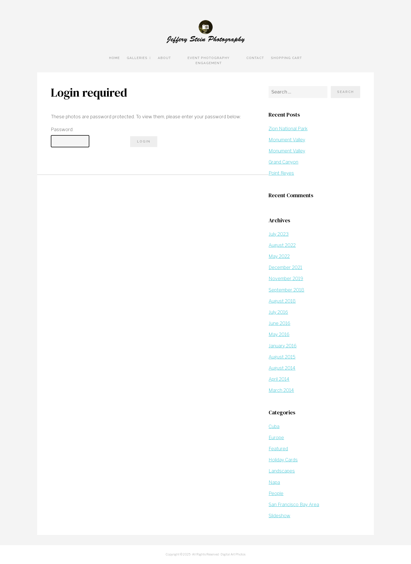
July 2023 (279, 234)
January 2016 (283, 346)
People (276, 493)
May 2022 (279, 256)
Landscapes (282, 471)
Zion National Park (288, 128)
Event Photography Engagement (208, 60)
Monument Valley (287, 139)
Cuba (274, 426)
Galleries (137, 58)
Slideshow (279, 515)
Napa (274, 482)
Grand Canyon (283, 162)
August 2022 (282, 245)
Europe (276, 437)
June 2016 (279, 323)
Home (114, 58)
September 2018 (286, 290)
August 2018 (282, 301)
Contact (255, 58)
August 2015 (282, 357)
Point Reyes (281, 173)
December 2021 (285, 267)
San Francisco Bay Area (294, 504)
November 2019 (286, 278)
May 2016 (279, 334)
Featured (278, 448)
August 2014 (282, 368)
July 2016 (278, 312)
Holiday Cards (283, 460)
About (164, 58)
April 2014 (279, 379)
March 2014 (281, 390)
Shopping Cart (286, 58)
